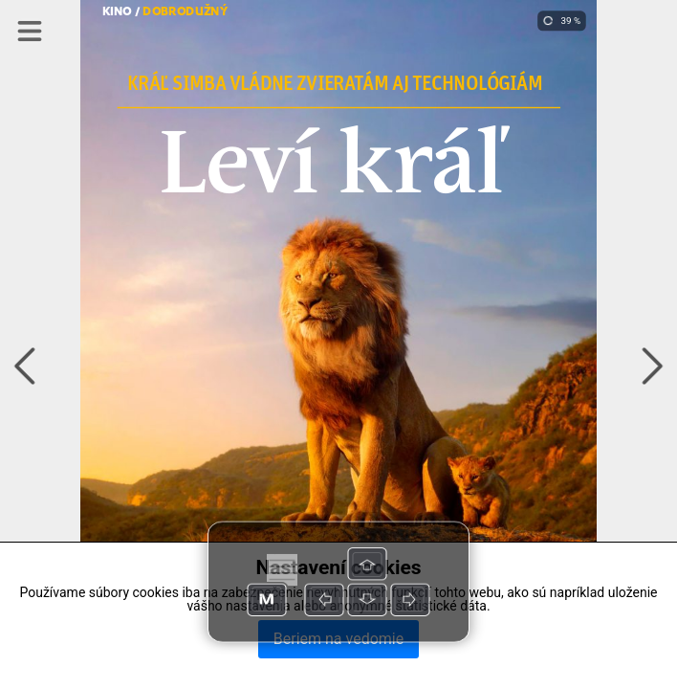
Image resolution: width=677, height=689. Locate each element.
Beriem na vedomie (338, 639)
